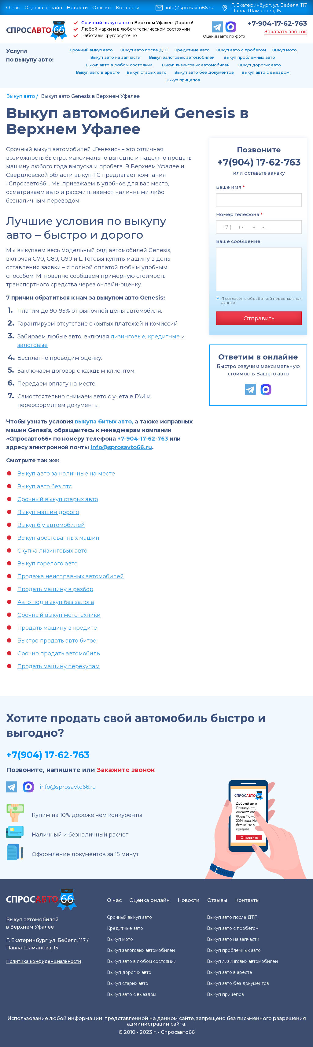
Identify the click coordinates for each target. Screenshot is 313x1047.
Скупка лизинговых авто (52, 550)
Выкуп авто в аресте (98, 72)
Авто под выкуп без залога (55, 602)
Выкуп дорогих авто (259, 64)
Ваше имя (230, 187)
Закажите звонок (126, 770)
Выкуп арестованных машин (58, 538)
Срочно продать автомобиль (58, 653)
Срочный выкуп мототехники (59, 615)
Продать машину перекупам (58, 666)
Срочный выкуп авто (105, 22)
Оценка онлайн (43, 7)
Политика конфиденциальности (43, 961)
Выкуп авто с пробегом (241, 49)
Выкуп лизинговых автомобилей (196, 64)
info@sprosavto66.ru (189, 7)
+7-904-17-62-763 (277, 23)
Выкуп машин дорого (48, 512)
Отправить (259, 318)
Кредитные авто (192, 49)
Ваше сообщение (238, 241)
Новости (77, 7)
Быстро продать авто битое (56, 640)
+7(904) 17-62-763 (48, 755)
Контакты (127, 7)
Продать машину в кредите (57, 627)
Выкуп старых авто (147, 72)
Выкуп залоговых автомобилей (182, 57)
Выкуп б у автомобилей (51, 525)
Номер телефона (239, 214)
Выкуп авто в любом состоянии (119, 64)
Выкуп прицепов (182, 79)
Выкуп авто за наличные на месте (66, 473)
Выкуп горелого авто (47, 563)
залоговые (32, 345)
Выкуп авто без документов (204, 72)
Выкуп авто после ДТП (144, 49)
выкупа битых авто (103, 421)
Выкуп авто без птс (44, 486)
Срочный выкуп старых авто (57, 499)
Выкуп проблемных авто (249, 57)
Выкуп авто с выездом (265, 72)
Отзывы (101, 7)
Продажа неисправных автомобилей (70, 576)
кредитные (164, 336)
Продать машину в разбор (55, 589)
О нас (13, 7)
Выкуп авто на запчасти (115, 57)
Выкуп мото (284, 49)
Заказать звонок (285, 32)
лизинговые (128, 336)
